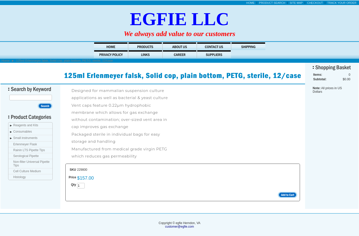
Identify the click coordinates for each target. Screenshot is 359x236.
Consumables (22, 131)
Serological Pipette (26, 156)
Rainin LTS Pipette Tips (29, 150)
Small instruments (25, 138)
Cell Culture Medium (27, 171)
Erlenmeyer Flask (25, 144)
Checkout (315, 2)
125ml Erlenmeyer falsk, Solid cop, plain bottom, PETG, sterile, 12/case (64, 60)
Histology (19, 177)
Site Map (296, 2)
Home (250, 2)
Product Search (272, 2)
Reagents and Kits (25, 125)
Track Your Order (341, 2)
